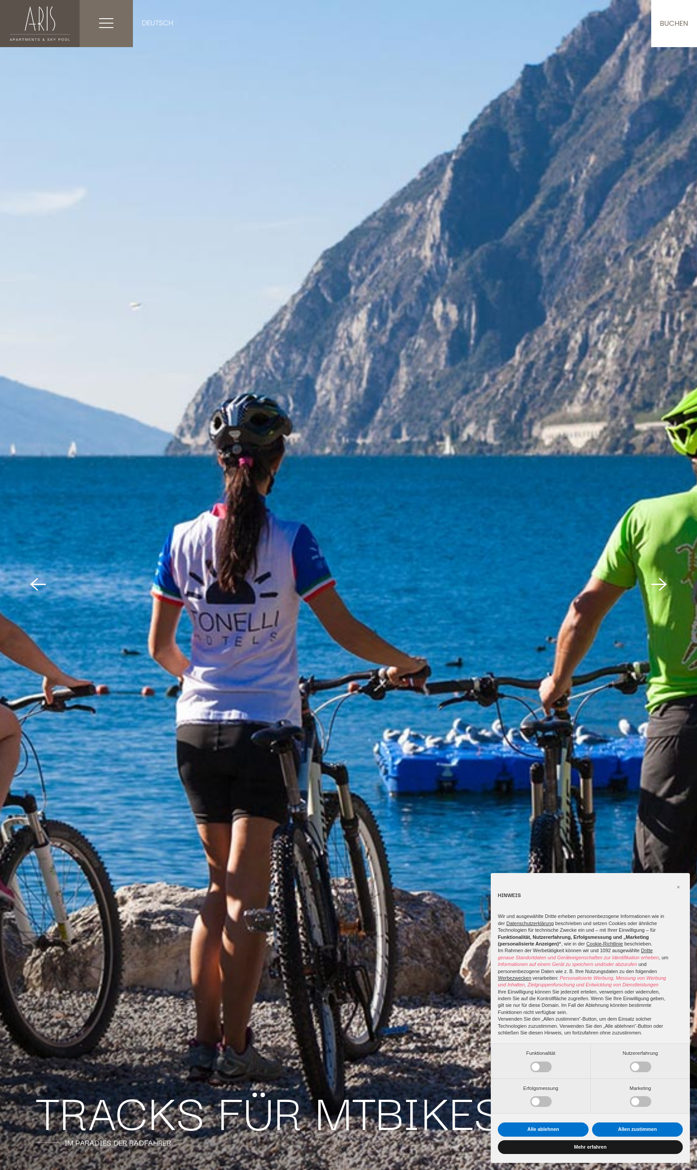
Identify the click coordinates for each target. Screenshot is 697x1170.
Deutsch (157, 23)
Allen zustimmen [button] (637, 1129)
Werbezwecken (514, 978)
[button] (678, 887)
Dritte (647, 950)
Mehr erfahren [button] (590, 1147)
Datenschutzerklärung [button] (530, 923)
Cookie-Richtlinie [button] (604, 943)
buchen (674, 23)
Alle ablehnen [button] (543, 1129)
